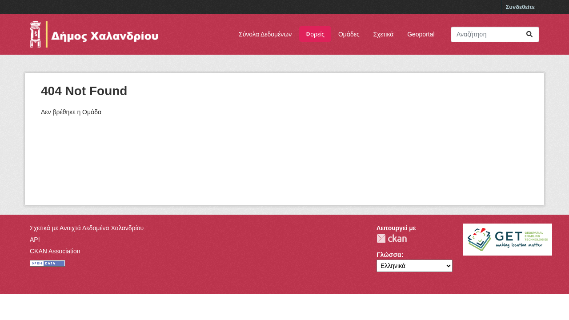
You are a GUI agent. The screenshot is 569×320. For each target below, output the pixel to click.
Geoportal (420, 34)
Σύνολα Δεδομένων (265, 34)
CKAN (392, 238)
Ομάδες (349, 34)
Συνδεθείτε (520, 7)
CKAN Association (55, 251)
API (35, 239)
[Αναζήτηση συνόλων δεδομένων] (495, 34)
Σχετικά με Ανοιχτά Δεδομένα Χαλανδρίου (87, 228)
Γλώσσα (389, 254)
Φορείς (315, 34)
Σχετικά (383, 34)
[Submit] (529, 34)
